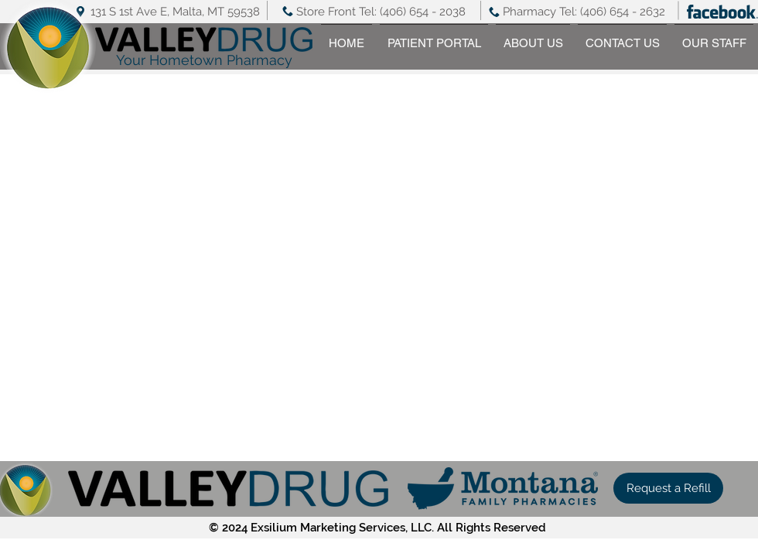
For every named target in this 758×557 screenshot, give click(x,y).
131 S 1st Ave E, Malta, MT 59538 (175, 12)
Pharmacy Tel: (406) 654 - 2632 (584, 12)
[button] (668, 488)
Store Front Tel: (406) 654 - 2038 (381, 12)
